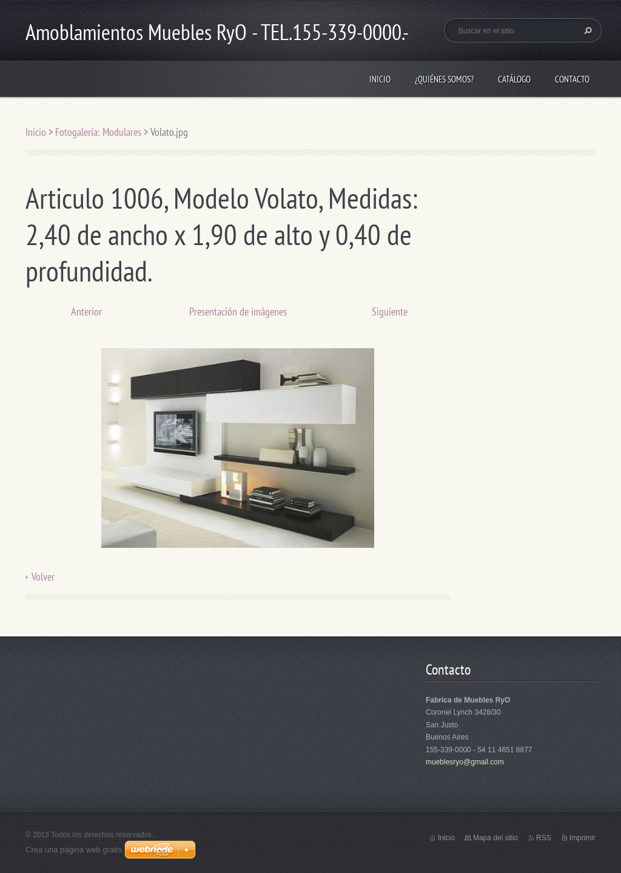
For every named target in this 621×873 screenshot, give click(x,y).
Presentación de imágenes (238, 312)
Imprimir (582, 838)
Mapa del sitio (495, 838)
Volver (43, 577)
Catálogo (514, 79)
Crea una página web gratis (73, 849)
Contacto (572, 79)
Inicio (380, 79)
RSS (543, 838)
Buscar (586, 30)
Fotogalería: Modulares (98, 132)
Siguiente (390, 312)
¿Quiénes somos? (444, 79)
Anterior (86, 312)
